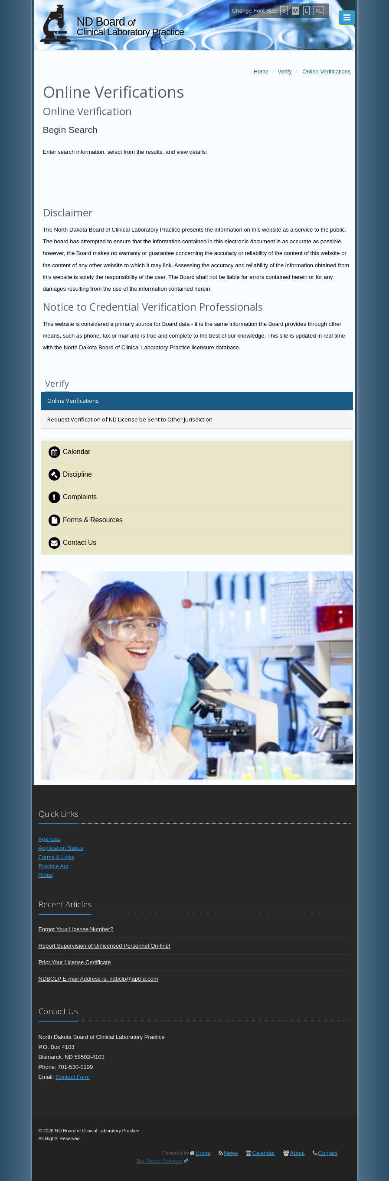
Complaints (72, 497)
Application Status (61, 848)
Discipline (70, 474)
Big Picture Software (160, 1161)
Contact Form (73, 1077)
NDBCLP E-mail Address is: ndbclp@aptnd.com (98, 978)
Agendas (50, 839)
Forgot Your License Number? (76, 929)
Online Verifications (73, 401)
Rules (46, 875)
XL (318, 10)
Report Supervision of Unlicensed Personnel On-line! (104, 945)
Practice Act (54, 866)
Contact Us (72, 543)
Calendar (69, 452)
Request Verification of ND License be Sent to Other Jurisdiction (129, 419)
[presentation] (197, 179)
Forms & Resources (85, 520)
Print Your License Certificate (75, 962)
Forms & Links (57, 857)
